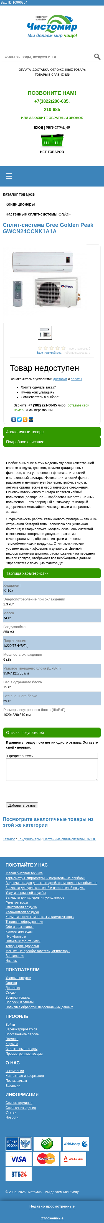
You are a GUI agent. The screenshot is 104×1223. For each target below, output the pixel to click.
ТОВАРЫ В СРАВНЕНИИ (52, 74)
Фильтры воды (17, 902)
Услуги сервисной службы (26, 893)
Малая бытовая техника (24, 873)
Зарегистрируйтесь (49, 352)
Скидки (11, 992)
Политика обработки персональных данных (39, 1007)
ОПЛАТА (25, 69)
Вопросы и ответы (20, 1002)
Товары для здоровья (22, 946)
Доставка (13, 988)
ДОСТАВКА (40, 69)
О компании (15, 1071)
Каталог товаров (19, 194)
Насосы (11, 961)
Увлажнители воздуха (22, 912)
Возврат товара (18, 997)
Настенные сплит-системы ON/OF (38, 214)
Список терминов (19, 1103)
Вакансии (13, 1086)
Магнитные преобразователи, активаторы (38, 951)
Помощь (12, 1039)
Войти (10, 1025)
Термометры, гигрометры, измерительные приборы (45, 878)
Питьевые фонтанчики (23, 941)
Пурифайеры (16, 936)
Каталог (9, 839)
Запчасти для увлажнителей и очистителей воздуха (45, 888)
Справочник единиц (21, 1108)
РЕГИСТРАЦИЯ (58, 128)
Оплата (11, 983)
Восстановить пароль (22, 1034)
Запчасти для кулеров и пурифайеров (35, 897)
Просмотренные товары (24, 1054)
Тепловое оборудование (24, 922)
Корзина (12, 1044)
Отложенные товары (21, 1049)
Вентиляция (15, 956)
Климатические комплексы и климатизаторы (40, 917)
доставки (60, 379)
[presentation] (48, 791)
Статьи (11, 1112)
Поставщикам (16, 1081)
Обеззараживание (20, 927)
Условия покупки (18, 978)
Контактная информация (25, 1076)
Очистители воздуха (21, 907)
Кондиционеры (20, 204)
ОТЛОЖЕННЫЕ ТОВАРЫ (68, 69)
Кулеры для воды (19, 931)
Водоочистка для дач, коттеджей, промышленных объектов (51, 883)
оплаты (76, 379)
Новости (12, 1117)
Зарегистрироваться (21, 1029)
